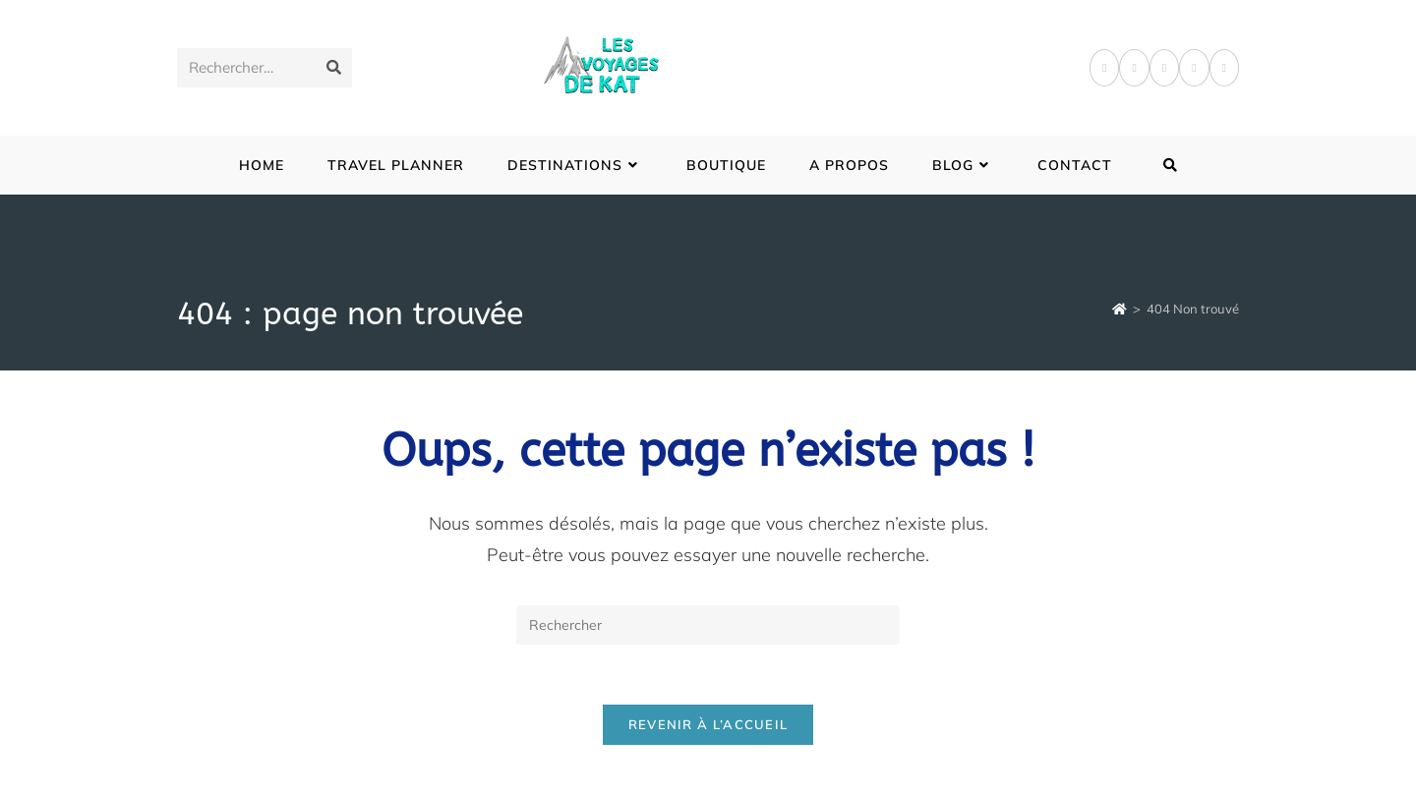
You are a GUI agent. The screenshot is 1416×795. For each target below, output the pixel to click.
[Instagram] (1164, 67)
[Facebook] (1104, 67)
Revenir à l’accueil (708, 724)
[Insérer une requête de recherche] (708, 625)
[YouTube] (1224, 67)
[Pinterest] (1134, 67)
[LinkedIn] (1194, 67)
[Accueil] (1119, 308)
